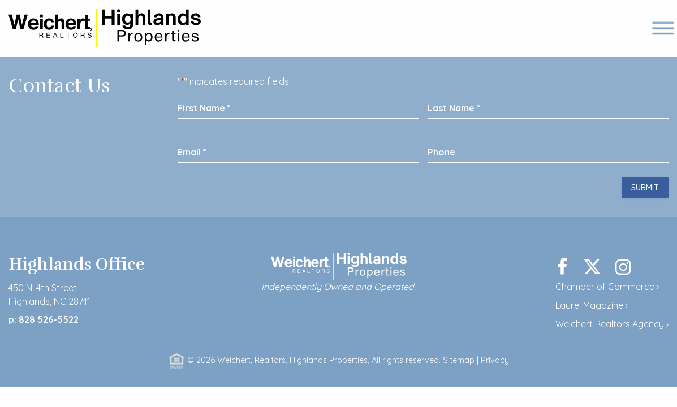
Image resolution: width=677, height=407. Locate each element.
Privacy (495, 360)
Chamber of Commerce (604, 286)
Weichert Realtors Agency (609, 324)
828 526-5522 (50, 319)
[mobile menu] (659, 28)
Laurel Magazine (589, 305)
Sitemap (459, 360)
